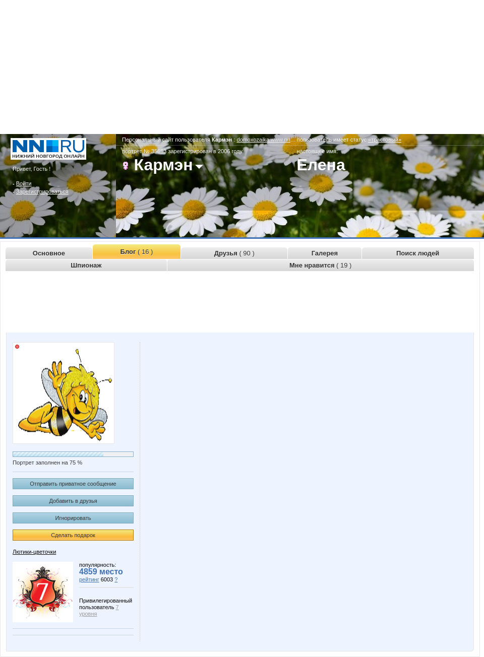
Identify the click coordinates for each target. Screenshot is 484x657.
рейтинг (89, 579)
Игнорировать (73, 518)
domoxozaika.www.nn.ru (266, 140)
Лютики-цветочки (34, 552)
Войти (24, 183)
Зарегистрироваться (42, 191)
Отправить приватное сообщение (73, 484)
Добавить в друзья (73, 501)
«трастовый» (384, 140)
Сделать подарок (73, 535)
